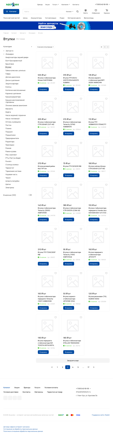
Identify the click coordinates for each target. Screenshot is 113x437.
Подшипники (10, 135)
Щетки (8, 184)
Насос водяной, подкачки (15, 115)
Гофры (8, 74)
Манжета (9, 109)
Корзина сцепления (13, 93)
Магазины (39, 392)
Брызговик (9, 64)
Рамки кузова (10, 151)
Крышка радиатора (13, 97)
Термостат (9, 168)
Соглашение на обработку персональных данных (20, 429)
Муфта (8, 112)
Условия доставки (10, 392)
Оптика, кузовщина (13, 122)
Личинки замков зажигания (16, 105)
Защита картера (11, 83)
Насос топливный (12, 118)
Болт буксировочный (13, 60)
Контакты (26, 392)
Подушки (9, 132)
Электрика (9, 187)
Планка (8, 128)
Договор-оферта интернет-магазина (16, 427)
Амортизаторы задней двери (16, 57)
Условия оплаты (51, 387)
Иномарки (10, 54)
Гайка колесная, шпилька (15, 70)
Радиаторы (9, 141)
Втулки (8, 67)
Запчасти (9, 51)
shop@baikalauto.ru (83, 392)
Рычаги (8, 161)
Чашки (8, 178)
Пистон (8, 125)
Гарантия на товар (54, 392)
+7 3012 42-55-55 (101, 4)
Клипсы (8, 87)
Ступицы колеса (11, 164)
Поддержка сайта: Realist (101, 415)
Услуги (37, 387)
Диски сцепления (12, 80)
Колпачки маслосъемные (15, 90)
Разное (8, 148)
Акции (17, 387)
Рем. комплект (11, 155)
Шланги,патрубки (12, 181)
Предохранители (12, 138)
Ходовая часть (11, 174)
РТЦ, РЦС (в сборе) (13, 158)
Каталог (6, 387)
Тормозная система (13, 171)
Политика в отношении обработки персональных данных (23, 431)
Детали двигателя (12, 77)
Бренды (27, 387)
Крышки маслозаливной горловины (15, 101)
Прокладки (9, 145)
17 (88, 367)
